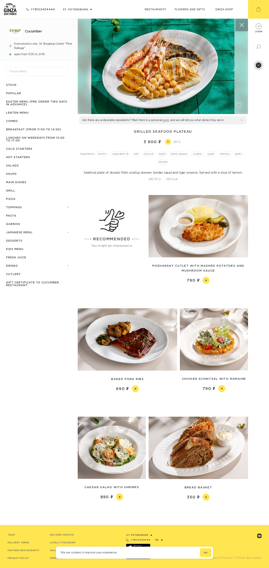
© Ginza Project (220, 557)
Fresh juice (16, 257)
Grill (10, 190)
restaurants (155, 9)
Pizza (11, 198)
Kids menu (15, 248)
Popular (13, 93)
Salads (12, 165)
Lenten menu (17, 112)
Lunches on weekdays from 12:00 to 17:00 (35, 139)
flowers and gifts (190, 9)
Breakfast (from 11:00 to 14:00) (33, 129)
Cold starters (19, 148)
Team (11, 535)
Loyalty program (62, 542)
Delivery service (62, 535)
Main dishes (16, 182)
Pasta (11, 215)
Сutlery (13, 274)
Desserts (14, 240)
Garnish (13, 223)
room (165, 120)
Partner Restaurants (23, 550)
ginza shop (224, 9)
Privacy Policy (18, 558)
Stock (11, 84)
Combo (12, 120)
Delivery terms (18, 542)
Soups (11, 173)
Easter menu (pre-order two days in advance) (36, 103)
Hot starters (18, 157)
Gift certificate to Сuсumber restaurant (32, 284)
